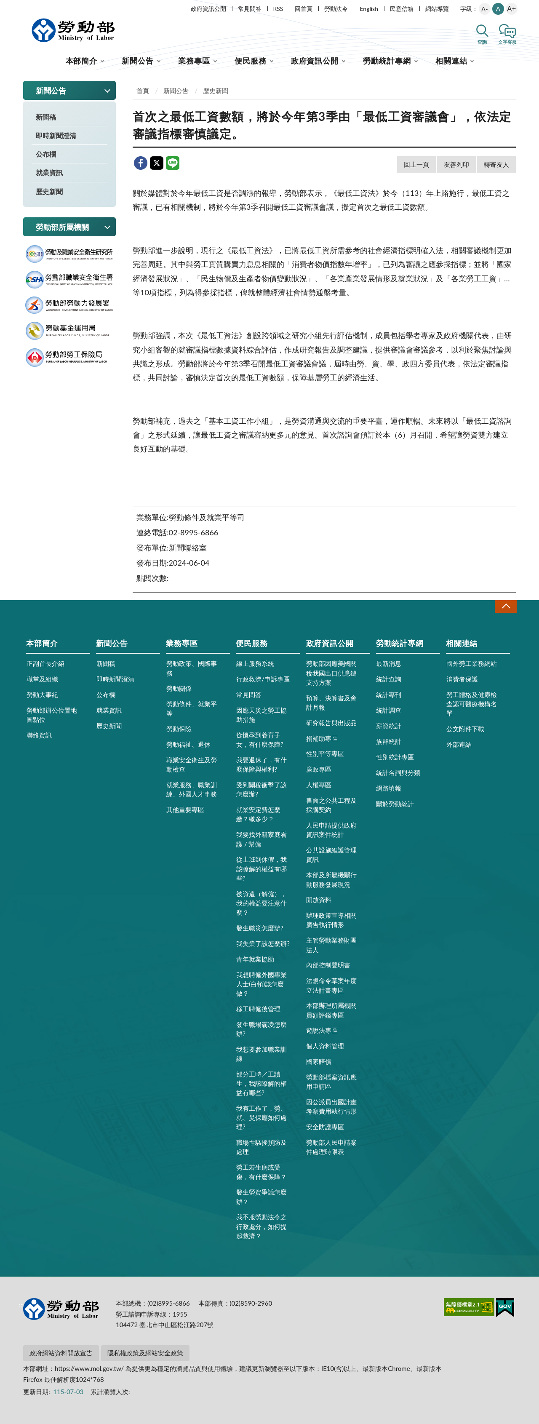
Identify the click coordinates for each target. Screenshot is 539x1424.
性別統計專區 (395, 757)
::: (21, 7)
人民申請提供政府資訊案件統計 (331, 829)
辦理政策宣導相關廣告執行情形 (331, 919)
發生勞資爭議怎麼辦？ (261, 1196)
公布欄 (46, 154)
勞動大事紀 (42, 694)
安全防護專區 (325, 1126)
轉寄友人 (496, 164)
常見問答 (249, 8)
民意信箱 (402, 8)
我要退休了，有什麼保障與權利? (261, 764)
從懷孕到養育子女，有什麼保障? (259, 739)
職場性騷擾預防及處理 (261, 1146)
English (369, 8)
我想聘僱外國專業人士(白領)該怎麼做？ (261, 984)
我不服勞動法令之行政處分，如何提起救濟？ (261, 1226)
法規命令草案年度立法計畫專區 (331, 985)
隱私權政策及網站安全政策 (145, 1353)
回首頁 (303, 8)
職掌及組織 (42, 679)
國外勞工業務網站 (471, 663)
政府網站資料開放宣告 (61, 1353)
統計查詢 (388, 679)
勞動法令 (336, 8)
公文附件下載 (465, 728)
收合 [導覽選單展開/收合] (506, 606)
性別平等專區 (325, 753)
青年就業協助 (255, 959)
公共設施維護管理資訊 (331, 854)
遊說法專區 (322, 1030)
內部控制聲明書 (328, 965)
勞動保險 (179, 728)
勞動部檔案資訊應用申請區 (331, 1081)
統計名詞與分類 (398, 772)
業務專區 (194, 60)
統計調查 (388, 710)
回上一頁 (416, 164)
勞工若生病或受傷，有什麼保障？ (261, 1171)
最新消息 (388, 663)
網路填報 (388, 788)
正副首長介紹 (45, 663)
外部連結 (459, 744)
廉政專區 (318, 769)
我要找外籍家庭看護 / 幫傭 (261, 839)
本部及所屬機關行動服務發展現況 (331, 879)
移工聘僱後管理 (258, 1009)
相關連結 (451, 60)
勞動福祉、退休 (188, 744)
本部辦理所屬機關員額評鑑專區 (331, 1010)
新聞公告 (138, 60)
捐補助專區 (322, 738)
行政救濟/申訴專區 (263, 679)
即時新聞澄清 (56, 135)
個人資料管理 (325, 1046)
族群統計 (388, 741)
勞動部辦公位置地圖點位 (52, 714)
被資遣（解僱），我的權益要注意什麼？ (261, 903)
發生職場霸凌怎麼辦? (261, 1029)
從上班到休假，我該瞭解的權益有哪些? (261, 868)
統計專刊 (388, 694)
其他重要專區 (185, 809)
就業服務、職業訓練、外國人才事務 (191, 789)
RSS (278, 8)
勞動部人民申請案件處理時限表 (331, 1146)
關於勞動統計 (395, 803)
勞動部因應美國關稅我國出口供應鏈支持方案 (331, 673)
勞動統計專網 (387, 60)
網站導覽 (437, 8)
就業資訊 (49, 172)
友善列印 (456, 164)
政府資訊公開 (208, 8)
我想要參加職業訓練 (261, 1053)
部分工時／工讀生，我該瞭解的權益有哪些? (261, 1083)
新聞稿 (46, 117)
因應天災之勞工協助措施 (261, 714)
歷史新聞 (49, 191)
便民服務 (251, 60)
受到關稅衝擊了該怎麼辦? (261, 789)
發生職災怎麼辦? (259, 928)
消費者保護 (462, 679)
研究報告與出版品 (331, 723)
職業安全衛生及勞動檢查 (191, 764)
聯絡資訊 (39, 735)
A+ (511, 8)
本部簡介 (82, 60)
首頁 (142, 90)
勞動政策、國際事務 (191, 668)
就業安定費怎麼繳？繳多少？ (258, 814)
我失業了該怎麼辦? (263, 943)
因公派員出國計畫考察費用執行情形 (331, 1106)
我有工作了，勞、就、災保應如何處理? (261, 1117)
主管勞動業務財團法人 (331, 944)
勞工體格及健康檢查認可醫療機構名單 (471, 704)
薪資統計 (388, 725)
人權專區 (318, 784)
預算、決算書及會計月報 (331, 702)
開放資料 (318, 899)
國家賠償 (318, 1061)
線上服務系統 (255, 663)
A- (484, 9)
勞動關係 (179, 688)
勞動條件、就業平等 (191, 708)
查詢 (482, 42)
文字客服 (507, 42)
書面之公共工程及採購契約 (331, 804)
